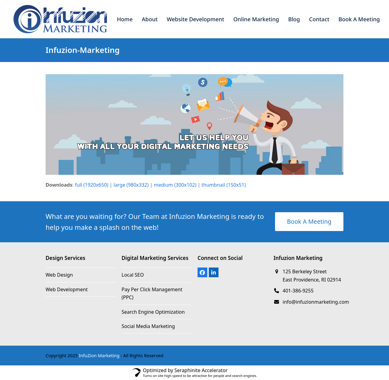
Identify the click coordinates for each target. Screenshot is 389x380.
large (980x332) (131, 184)
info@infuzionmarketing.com (316, 302)
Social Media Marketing (148, 326)
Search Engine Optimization (153, 312)
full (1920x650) (91, 184)
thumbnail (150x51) (223, 184)
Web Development (67, 289)
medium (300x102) (175, 184)
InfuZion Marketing (99, 355)
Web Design (59, 274)
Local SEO (133, 274)
